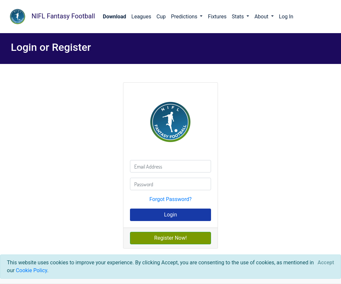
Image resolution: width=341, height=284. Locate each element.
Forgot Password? (170, 199)
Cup (161, 16)
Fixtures (217, 16)
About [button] (262, 16)
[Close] (326, 263)
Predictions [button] (185, 16)
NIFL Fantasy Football (50, 16)
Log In (286, 16)
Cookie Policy (31, 270)
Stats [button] (238, 16)
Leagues (141, 16)
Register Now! (170, 238)
